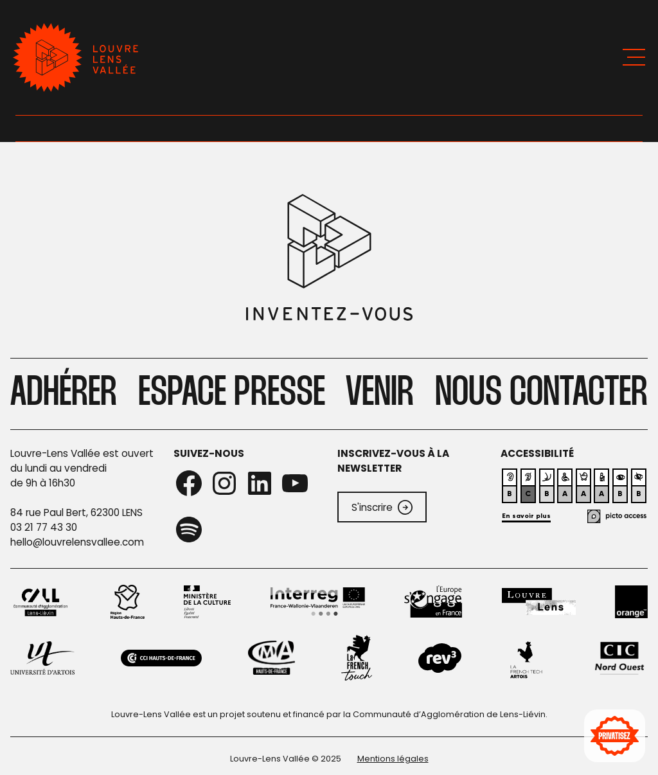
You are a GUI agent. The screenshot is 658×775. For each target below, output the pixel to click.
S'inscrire (382, 507)
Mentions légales (393, 758)
